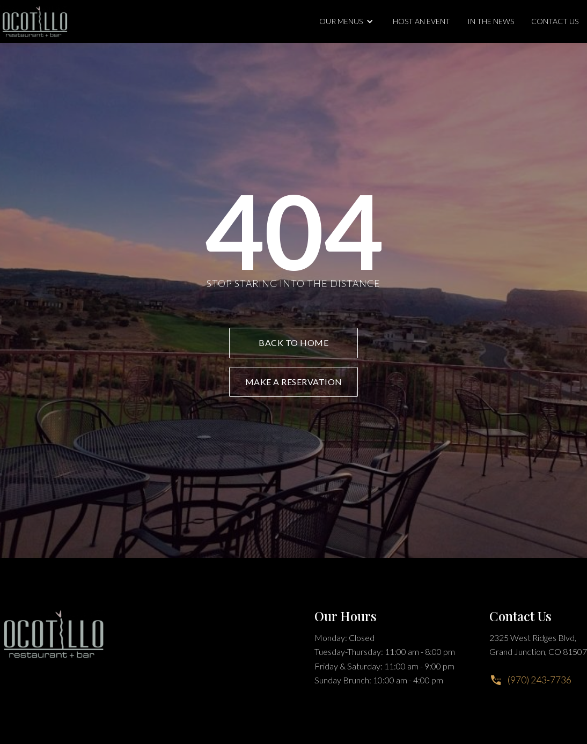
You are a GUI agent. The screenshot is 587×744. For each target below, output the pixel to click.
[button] (347, 21)
